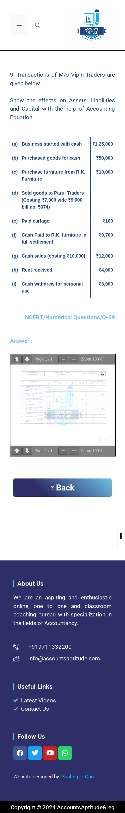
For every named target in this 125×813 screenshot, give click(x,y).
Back (62, 487)
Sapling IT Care (78, 777)
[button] (37, 25)
